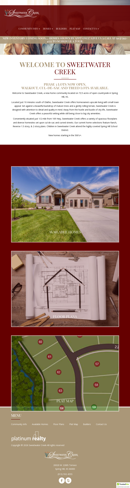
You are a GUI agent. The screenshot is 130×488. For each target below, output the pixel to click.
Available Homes (40, 424)
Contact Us (91, 28)
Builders (61, 28)
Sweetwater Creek (37, 445)
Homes (48, 28)
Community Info (29, 28)
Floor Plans (58, 424)
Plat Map (75, 28)
